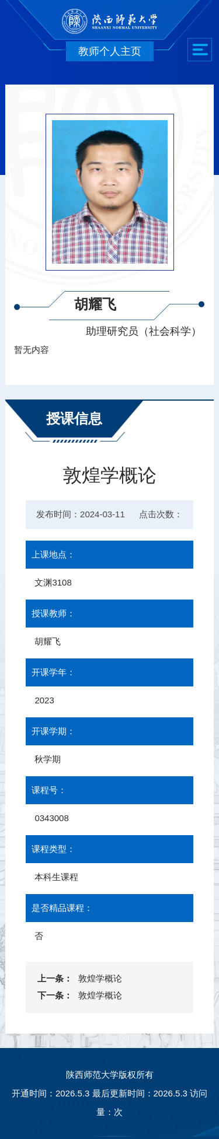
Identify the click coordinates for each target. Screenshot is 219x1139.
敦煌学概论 (100, 978)
